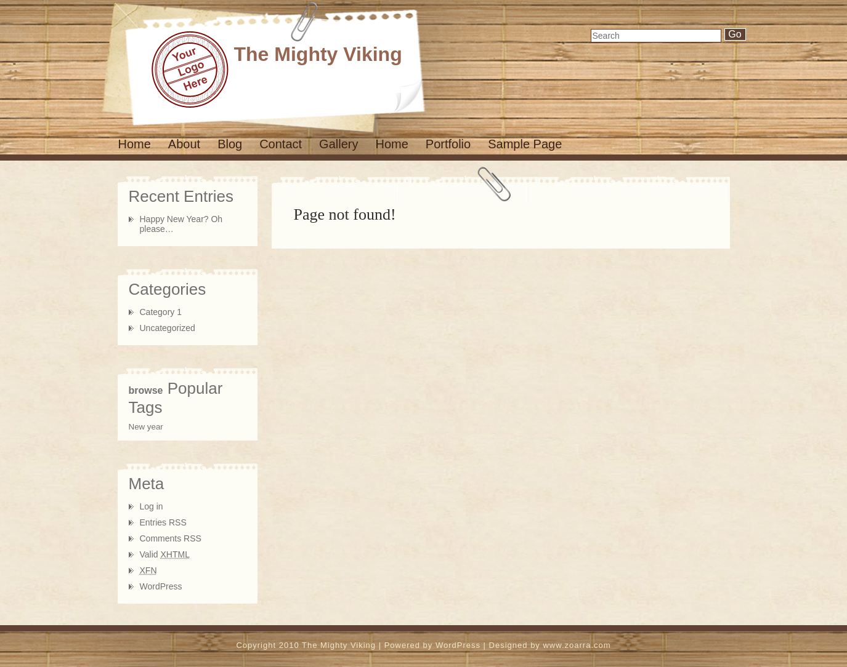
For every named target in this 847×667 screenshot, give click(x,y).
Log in (151, 506)
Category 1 (161, 312)
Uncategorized (167, 328)
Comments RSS (170, 538)
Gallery (338, 144)
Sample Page (525, 144)
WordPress (161, 586)
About (184, 144)
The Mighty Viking (318, 54)
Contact (280, 144)
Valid (165, 554)
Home (134, 144)
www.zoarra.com (576, 645)
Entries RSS (163, 522)
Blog (229, 144)
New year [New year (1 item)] (146, 426)
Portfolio (448, 144)
